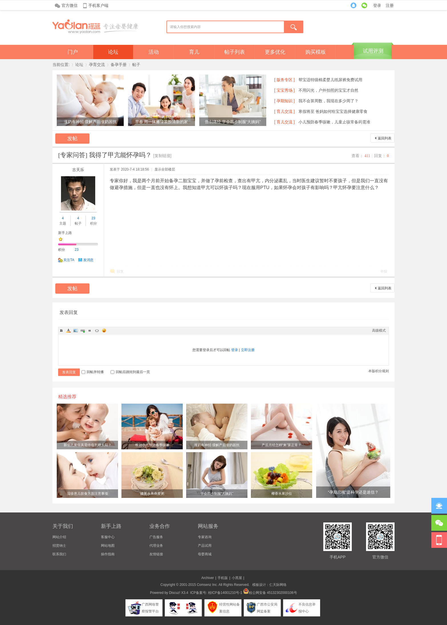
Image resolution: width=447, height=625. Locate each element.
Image (75, 330)
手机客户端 (98, 5)
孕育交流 (97, 64)
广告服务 (156, 537)
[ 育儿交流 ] (284, 111)
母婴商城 (205, 554)
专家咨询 (205, 537)
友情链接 (156, 554)
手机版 (223, 578)
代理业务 (156, 546)
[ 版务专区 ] (284, 79)
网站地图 (108, 546)
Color (68, 330)
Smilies (104, 330)
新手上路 (65, 233)
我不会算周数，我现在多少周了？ (328, 101)
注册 (390, 5)
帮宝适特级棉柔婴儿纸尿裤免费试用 (330, 79)
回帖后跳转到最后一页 (130, 372)
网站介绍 (59, 537)
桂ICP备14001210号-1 (225, 593)
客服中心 (108, 537)
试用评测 (373, 51)
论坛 (113, 52)
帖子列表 (234, 52)
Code (97, 330)
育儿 (194, 52)
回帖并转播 (93, 372)
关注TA (68, 260)
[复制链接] (162, 155)
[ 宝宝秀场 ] (284, 90)
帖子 (136, 64)
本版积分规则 (378, 371)
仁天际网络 (278, 585)
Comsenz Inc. (207, 585)
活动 (154, 52)
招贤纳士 (59, 546)
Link (83, 330)
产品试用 (205, 546)
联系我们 (59, 554)
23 (93, 218)
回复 (120, 271)
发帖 (72, 138)
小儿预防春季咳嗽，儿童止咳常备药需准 (334, 122)
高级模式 (379, 330)
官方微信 (70, 5)
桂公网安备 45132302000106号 (270, 593)
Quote (90, 330)
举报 (383, 271)
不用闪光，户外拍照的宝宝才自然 (328, 90)
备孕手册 (119, 64)
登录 (377, 5)
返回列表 (384, 138)
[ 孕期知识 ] (284, 101)
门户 (73, 52)
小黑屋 (237, 578)
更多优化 (275, 52)
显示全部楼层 (165, 169)
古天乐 (78, 169)
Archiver (207, 578)
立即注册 (248, 350)
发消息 (88, 260)
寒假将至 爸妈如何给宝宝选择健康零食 (332, 111)
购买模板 (315, 52)
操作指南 (108, 554)
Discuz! (174, 593)
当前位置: (61, 64)
